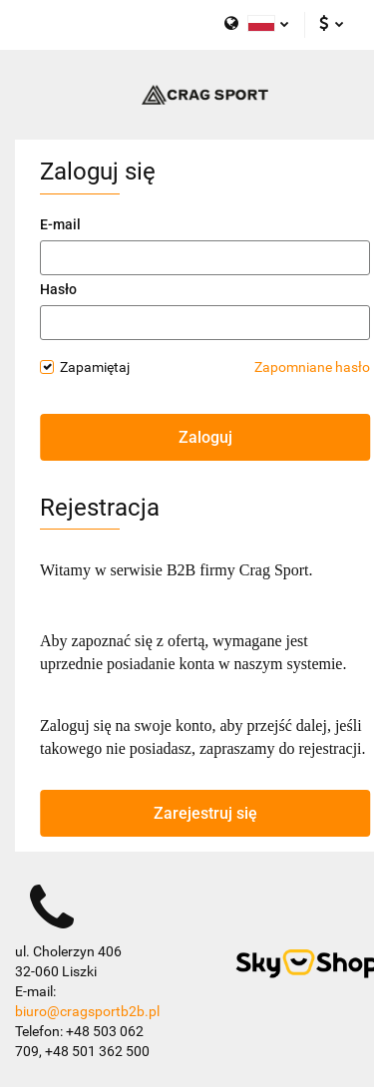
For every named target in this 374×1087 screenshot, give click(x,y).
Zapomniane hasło (312, 367)
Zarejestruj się (205, 813)
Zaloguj (205, 437)
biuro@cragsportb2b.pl (87, 1011)
